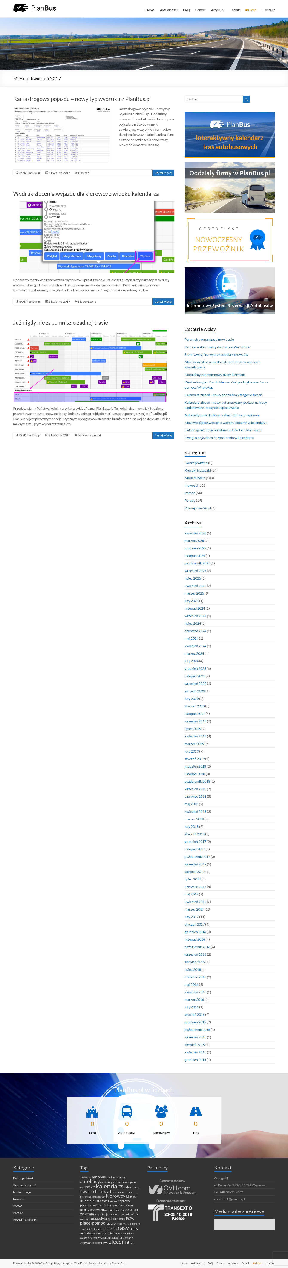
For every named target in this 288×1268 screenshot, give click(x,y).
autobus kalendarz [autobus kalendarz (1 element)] (116, 1177)
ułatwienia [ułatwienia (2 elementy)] (109, 1233)
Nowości (84, 173)
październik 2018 (197, 781)
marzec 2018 (194, 819)
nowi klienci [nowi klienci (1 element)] (98, 1205)
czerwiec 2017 (195, 887)
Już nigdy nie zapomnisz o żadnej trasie (60, 322)
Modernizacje (87, 301)
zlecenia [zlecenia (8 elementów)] (119, 1241)
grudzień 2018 (195, 766)
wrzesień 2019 (195, 721)
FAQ (186, 10)
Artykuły (217, 10)
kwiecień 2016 (195, 992)
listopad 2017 (195, 849)
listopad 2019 (195, 713)
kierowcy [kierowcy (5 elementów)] (115, 1196)
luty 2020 (192, 698)
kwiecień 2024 (195, 646)
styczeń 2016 (195, 1014)
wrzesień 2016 (195, 954)
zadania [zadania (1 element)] (129, 1237)
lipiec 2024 (193, 623)
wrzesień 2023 (195, 683)
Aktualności (169, 10)
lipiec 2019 (193, 729)
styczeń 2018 (195, 834)
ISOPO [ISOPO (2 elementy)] (90, 1187)
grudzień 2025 (195, 548)
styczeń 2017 (195, 924)
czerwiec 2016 (195, 977)
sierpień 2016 (195, 962)
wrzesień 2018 (195, 789)
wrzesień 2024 (195, 616)
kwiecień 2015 (195, 1052)
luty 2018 (192, 826)
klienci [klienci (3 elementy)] (131, 1196)
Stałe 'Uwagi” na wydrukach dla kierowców (216, 354)
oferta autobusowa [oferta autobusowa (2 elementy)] (119, 1205)
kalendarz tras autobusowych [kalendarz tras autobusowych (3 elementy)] (110, 1189)
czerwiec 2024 (195, 631)
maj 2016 (191, 984)
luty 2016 (192, 1007)
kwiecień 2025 (195, 586)
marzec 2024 (194, 653)
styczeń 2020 (195, 706)
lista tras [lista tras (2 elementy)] (101, 1201)
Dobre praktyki (196, 463)
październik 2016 (197, 947)
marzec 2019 (194, 744)
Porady (190, 500)
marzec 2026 (194, 540)
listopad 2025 (195, 556)
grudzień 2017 (195, 841)
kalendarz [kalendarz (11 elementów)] (109, 1186)
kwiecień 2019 (195, 736)
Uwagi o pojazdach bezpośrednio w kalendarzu (219, 437)
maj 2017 (191, 894)
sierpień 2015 (195, 1045)
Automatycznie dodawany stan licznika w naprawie (222, 415)
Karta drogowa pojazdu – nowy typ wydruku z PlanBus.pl (82, 98)
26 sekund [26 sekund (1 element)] (85, 1177)
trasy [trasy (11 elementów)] (122, 1227)
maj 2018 (191, 804)
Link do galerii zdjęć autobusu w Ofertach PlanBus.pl (223, 430)
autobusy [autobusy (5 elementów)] (90, 1181)
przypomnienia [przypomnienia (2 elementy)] (114, 1218)
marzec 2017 (194, 909)
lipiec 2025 (193, 578)
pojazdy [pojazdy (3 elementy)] (97, 1218)
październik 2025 (197, 563)
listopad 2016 (195, 939)
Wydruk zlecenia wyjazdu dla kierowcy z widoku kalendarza (86, 193)
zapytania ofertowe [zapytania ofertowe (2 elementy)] (94, 1243)
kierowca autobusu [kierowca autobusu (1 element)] (123, 1192)
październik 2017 (197, 856)
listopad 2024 (195, 608)
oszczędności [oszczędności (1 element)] (127, 1214)
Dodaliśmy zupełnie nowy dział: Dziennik (215, 375)
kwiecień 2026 (195, 533)
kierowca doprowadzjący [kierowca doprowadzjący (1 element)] (92, 1196)
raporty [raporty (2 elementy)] (111, 1223)
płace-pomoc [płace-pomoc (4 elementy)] (92, 1222)
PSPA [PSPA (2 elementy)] (130, 1218)
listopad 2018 (195, 774)
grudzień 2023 (195, 668)
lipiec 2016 (193, 969)
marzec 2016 (194, 999)
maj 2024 (191, 638)
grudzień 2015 (195, 1022)
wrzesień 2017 (195, 864)
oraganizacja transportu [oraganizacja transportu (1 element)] (107, 1214)
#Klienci (251, 10)
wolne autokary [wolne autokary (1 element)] (126, 1233)
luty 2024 (192, 661)
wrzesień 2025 (195, 571)
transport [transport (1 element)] (99, 1229)
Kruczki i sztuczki (89, 435)
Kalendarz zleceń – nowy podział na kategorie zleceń (223, 395)
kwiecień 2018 (195, 811)
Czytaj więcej (163, 173)
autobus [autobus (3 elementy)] (99, 1176)
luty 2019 (192, 751)
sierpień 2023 (195, 691)
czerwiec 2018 (195, 796)
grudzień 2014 (195, 1060)
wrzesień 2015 (195, 1037)
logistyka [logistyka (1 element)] (112, 1201)
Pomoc (200, 10)
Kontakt (269, 10)
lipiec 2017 (193, 879)
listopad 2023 (195, 676)
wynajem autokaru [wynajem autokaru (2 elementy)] (111, 1237)
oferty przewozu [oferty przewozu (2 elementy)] (92, 1209)
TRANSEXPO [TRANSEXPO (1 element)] (86, 1229)
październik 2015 (197, 1029)
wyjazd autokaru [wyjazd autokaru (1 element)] (89, 1237)
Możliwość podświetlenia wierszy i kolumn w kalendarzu (226, 422)
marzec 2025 (194, 593)
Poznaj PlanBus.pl (198, 508)
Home (150, 10)
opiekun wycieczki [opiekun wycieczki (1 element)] (114, 1209)
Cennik (235, 10)
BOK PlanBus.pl (30, 173)
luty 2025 (192, 601)
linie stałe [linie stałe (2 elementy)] (87, 1201)
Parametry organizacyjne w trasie (209, 339)
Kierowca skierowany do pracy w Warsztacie (218, 347)
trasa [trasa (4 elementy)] (110, 1228)
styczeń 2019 (195, 759)
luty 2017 (192, 917)
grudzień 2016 (195, 932)
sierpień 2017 (195, 871)
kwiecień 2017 (195, 902)
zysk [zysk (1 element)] (132, 1243)
